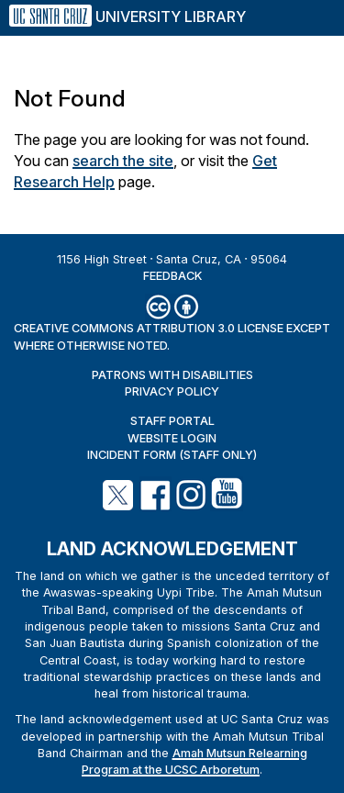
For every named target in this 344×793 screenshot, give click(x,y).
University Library (170, 16)
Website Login (172, 438)
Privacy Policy (172, 391)
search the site (122, 160)
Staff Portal (172, 421)
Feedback (172, 276)
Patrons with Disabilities (172, 375)
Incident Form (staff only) (172, 455)
